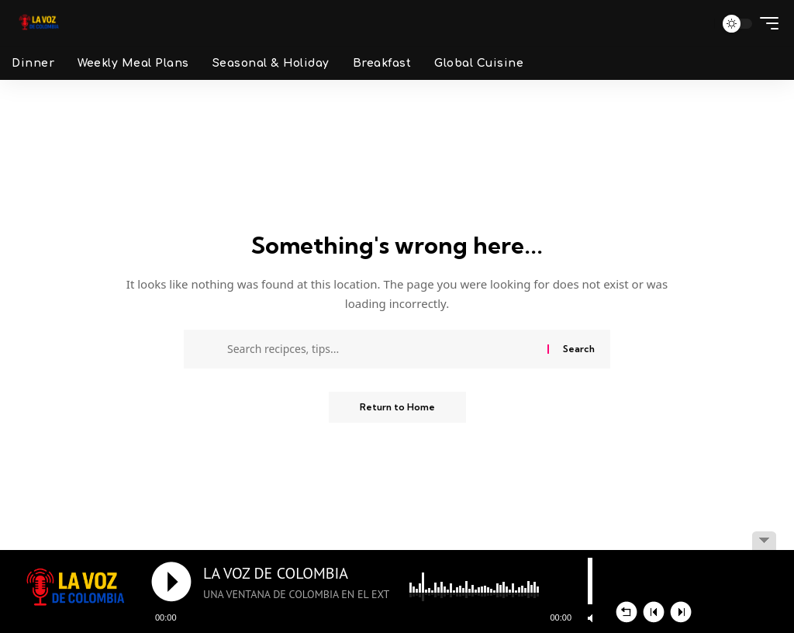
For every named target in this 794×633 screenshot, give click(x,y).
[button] (696, 23)
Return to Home (397, 407)
